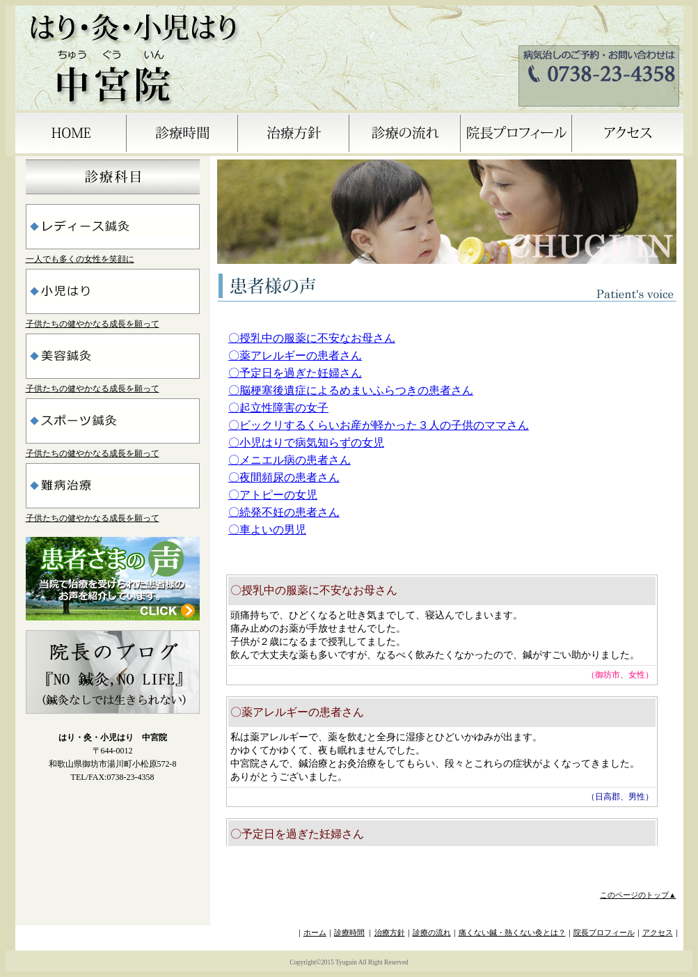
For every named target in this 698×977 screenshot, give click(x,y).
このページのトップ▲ (638, 895)
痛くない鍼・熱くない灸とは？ (512, 933)
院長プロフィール (604, 933)
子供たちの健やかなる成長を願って (92, 324)
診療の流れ (432, 933)
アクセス (657, 933)
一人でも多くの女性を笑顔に (80, 259)
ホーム (314, 933)
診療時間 (349, 933)
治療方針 (389, 933)
